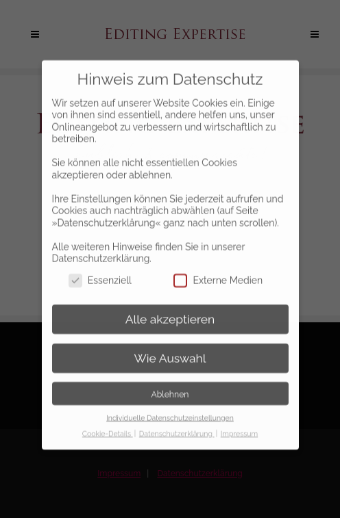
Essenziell (100, 271)
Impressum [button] (239, 423)
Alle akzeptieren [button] (170, 309)
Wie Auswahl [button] (170, 348)
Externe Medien (218, 271)
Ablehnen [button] (170, 384)
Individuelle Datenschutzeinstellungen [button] (170, 408)
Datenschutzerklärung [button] (177, 423)
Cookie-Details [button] (107, 423)
